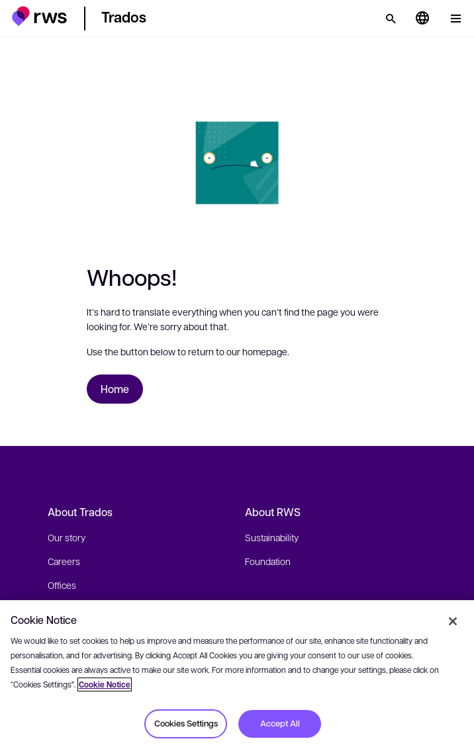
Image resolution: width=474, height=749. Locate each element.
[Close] (452, 621)
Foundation (268, 561)
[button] (39, 16)
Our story (66, 537)
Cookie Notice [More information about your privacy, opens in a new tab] (104, 684)
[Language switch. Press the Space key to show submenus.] (422, 18)
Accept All (280, 723)
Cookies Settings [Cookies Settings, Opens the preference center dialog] (186, 723)
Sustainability (272, 537)
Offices (62, 585)
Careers (64, 561)
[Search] (390, 18)
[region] (237, 674)
